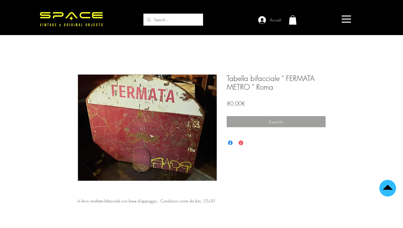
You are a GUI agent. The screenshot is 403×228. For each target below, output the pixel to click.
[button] (293, 19)
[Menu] (346, 19)
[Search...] (172, 20)
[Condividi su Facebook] (230, 142)
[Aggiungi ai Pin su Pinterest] (241, 142)
